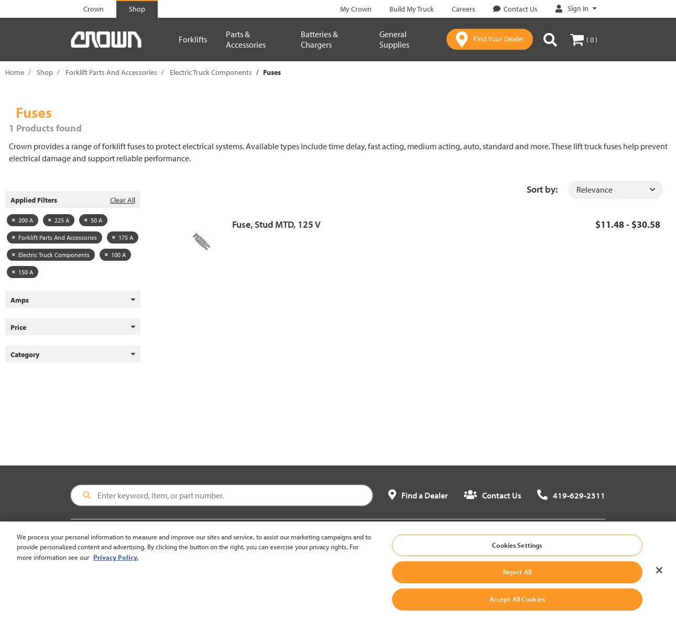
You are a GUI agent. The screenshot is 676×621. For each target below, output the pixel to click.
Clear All (122, 200)
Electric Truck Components (211, 72)
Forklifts (193, 39)
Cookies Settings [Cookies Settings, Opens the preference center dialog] (517, 552)
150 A (22, 272)
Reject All (517, 579)
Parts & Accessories (246, 39)
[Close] (659, 577)
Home (14, 72)
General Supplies (394, 39)
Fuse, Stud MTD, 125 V (276, 224)
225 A (58, 220)
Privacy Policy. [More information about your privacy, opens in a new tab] (115, 564)
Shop (45, 72)
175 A (122, 237)
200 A (22, 220)
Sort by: (542, 189)
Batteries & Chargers (319, 39)
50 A (93, 220)
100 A (115, 255)
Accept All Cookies (517, 606)
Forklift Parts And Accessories (111, 72)
